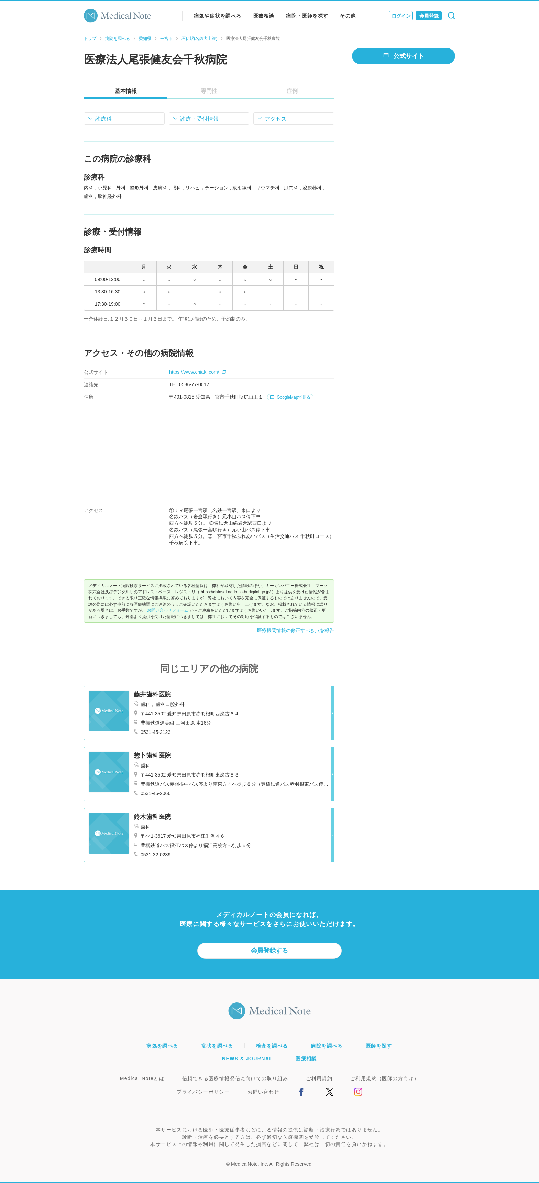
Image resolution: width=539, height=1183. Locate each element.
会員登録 (429, 16)
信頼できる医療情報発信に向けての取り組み (235, 1078)
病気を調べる (162, 1045)
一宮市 (166, 38)
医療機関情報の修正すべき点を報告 (295, 630)
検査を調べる (272, 1045)
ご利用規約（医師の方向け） (384, 1078)
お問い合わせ (263, 1092)
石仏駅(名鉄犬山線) (199, 38)
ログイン (401, 16)
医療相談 (264, 16)
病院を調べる (117, 38)
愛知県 (145, 38)
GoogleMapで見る (290, 397)
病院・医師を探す (307, 16)
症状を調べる (217, 1045)
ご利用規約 (319, 1078)
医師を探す (379, 1045)
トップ (90, 38)
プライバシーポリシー (203, 1092)
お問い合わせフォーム (167, 610)
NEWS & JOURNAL (247, 1058)
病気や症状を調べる (218, 16)
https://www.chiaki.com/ (197, 372)
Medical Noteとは (142, 1078)
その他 (348, 16)
